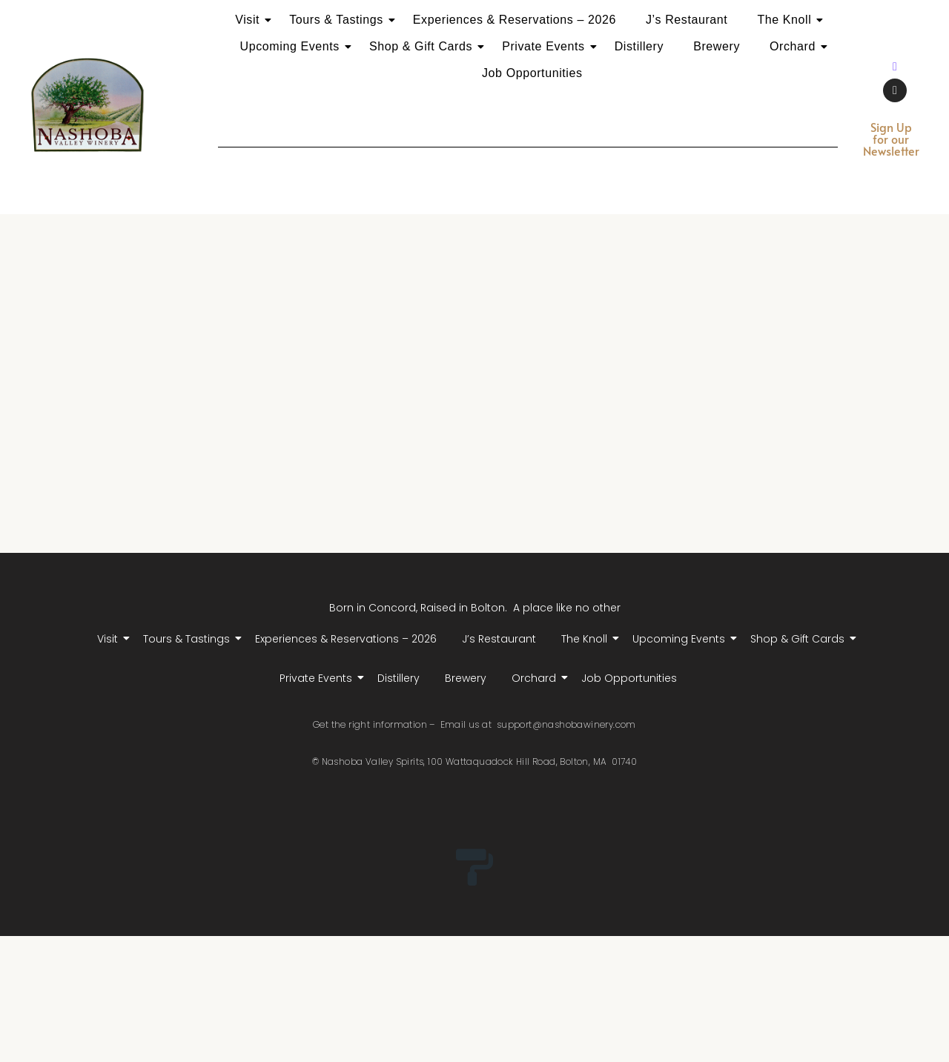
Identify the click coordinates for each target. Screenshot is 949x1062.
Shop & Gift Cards (423, 46)
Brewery (716, 46)
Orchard (795, 46)
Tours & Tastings (339, 19)
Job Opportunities (532, 73)
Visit (250, 19)
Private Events (546, 46)
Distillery (639, 46)
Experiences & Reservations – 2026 (514, 19)
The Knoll (787, 19)
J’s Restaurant (686, 19)
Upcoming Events (292, 46)
